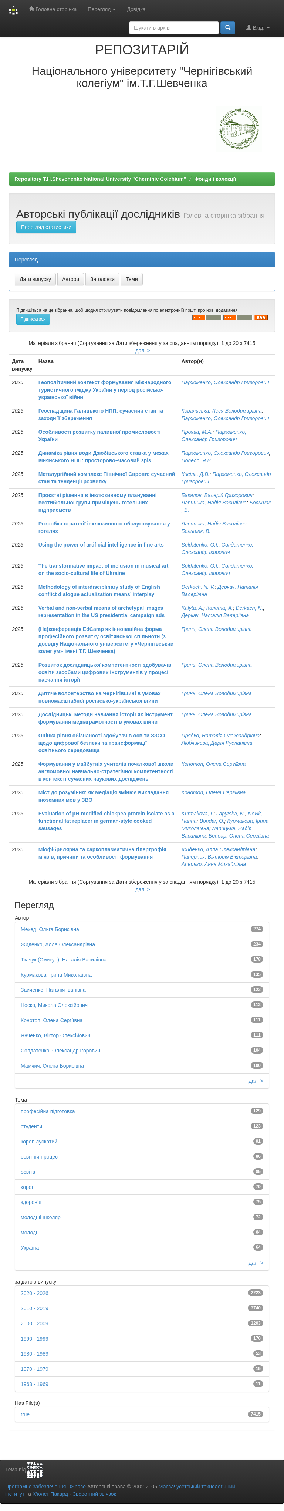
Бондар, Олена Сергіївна (239, 836)
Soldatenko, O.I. (200, 545)
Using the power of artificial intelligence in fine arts (101, 545)
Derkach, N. (249, 608)
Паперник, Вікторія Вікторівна (219, 857)
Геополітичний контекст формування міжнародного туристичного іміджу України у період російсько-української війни (105, 389)
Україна (30, 1248)
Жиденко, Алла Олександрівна (219, 849)
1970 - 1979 (34, 1369)
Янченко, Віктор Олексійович (55, 1035)
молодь (29, 1232)
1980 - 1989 (34, 1354)
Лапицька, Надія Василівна (214, 503)
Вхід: (258, 27)
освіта (28, 1172)
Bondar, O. (212, 821)
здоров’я (31, 1202)
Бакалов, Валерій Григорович (217, 495)
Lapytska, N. (230, 814)
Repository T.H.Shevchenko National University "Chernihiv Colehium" (100, 179)
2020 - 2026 (34, 1293)
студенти (31, 1126)
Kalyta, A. (192, 608)
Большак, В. (196, 531)
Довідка (136, 9)
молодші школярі (41, 1217)
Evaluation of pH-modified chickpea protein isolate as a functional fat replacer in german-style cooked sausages (106, 821)
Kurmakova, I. (197, 814)
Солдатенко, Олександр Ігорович (60, 1051)
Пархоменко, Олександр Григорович (225, 382)
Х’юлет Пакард (50, 1494)
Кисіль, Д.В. (196, 474)
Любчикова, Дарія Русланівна (217, 743)
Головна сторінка (53, 9)
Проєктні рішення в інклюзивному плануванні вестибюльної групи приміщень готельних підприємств (97, 502)
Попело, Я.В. (197, 460)
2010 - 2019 (34, 1308)
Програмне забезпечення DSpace (45, 1487)
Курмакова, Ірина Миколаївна (56, 975)
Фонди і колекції (215, 179)
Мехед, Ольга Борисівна (50, 929)
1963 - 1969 (34, 1384)
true (25, 1414)
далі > (142, 351)
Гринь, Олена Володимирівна (217, 629)
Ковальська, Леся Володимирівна (222, 411)
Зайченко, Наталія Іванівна (53, 990)
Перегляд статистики (46, 227)
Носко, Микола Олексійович (54, 1005)
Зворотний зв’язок (94, 1494)
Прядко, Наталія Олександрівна (221, 735)
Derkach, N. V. (198, 587)
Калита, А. (219, 608)
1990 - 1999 (34, 1339)
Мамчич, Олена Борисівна (52, 1066)
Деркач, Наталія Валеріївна (215, 615)
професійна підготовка (48, 1111)
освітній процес (39, 1157)
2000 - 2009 (34, 1323)
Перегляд (102, 9)
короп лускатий (39, 1142)
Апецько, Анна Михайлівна (214, 864)
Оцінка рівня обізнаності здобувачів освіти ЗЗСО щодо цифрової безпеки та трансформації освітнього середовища (101, 743)
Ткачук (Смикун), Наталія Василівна (63, 960)
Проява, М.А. (197, 432)
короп (27, 1187)
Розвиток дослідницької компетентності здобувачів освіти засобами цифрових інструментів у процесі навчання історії (105, 672)
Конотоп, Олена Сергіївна (214, 764)
